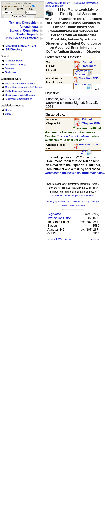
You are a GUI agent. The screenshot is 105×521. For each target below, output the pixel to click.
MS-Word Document (80, 73)
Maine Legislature (54, 5)
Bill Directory (13, 49)
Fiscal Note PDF (88, 78)
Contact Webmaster (77, 205)
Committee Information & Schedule (23, 87)
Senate (9, 113)
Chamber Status (14, 60)
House (8, 110)
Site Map (85, 202)
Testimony (10, 72)
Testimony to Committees (18, 98)
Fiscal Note (80, 84)
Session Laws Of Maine (73, 136)
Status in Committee (24, 30)
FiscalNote (83, 152)
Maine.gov (51, 202)
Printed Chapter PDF (91, 121)
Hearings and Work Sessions (20, 95)
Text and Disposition (23, 22)
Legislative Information (86, 2)
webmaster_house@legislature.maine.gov (74, 172)
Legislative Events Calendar (20, 83)
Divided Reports (27, 34)
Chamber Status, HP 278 (58, 2)
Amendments (29, 26)
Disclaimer (76, 202)
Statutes (9, 68)
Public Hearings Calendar (18, 91)
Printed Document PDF (89, 65)
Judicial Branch (64, 202)
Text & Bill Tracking (15, 64)
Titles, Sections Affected (21, 38)
